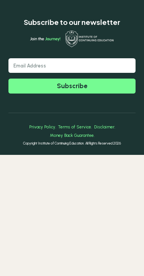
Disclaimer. (104, 127)
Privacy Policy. (42, 127)
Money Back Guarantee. (72, 135)
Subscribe (72, 86)
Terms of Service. (75, 127)
